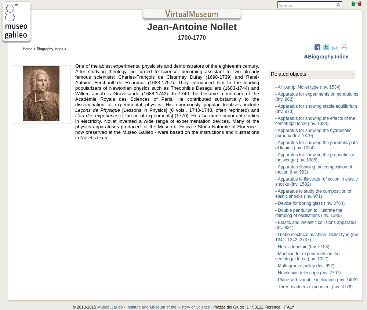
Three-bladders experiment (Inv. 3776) (315, 286)
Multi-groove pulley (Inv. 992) (306, 265)
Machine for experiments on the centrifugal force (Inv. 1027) (307, 256)
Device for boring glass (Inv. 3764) (311, 203)
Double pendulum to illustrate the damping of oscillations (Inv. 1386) (308, 213)
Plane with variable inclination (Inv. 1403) (317, 279)
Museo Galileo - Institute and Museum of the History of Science (154, 307)
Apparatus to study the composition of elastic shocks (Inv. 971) (313, 194)
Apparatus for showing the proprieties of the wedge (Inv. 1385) (315, 157)
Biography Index (50, 49)
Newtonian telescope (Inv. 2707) (309, 272)
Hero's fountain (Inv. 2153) (303, 246)
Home (28, 49)
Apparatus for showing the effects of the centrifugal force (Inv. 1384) (315, 121)
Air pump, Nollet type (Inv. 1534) (309, 87)
